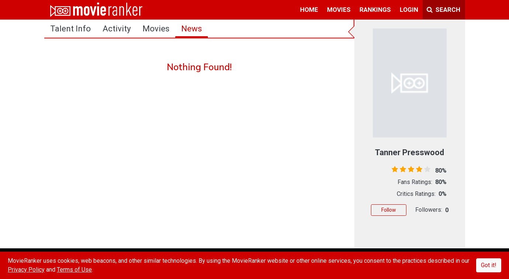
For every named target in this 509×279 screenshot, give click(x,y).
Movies (155, 28)
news (191, 28)
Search (443, 9)
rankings (375, 9)
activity (117, 28)
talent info (70, 28)
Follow (388, 210)
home (309, 9)
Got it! (488, 265)
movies (339, 9)
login (409, 9)
